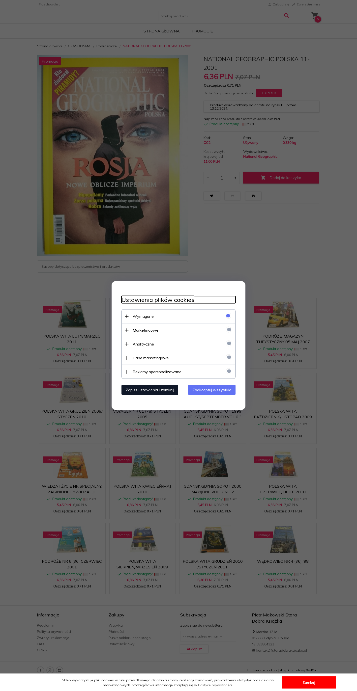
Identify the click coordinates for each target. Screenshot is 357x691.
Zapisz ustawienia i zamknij (150, 389)
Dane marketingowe (151, 357)
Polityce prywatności (215, 685)
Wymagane (143, 316)
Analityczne (143, 344)
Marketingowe (145, 330)
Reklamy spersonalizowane (157, 371)
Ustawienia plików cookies (157, 299)
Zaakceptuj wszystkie (211, 389)
